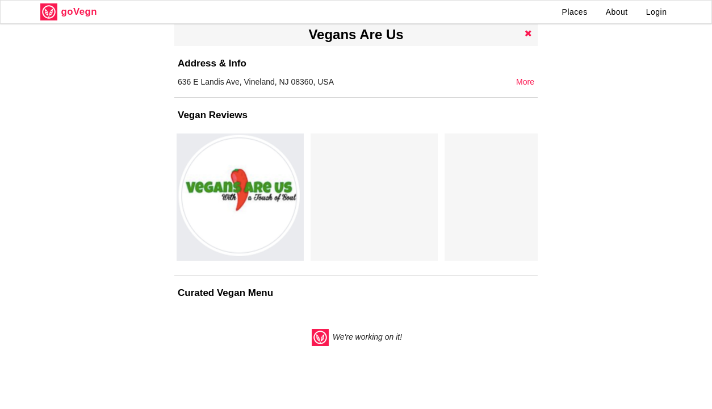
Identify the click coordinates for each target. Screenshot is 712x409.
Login (656, 11)
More (525, 81)
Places (575, 11)
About (617, 11)
